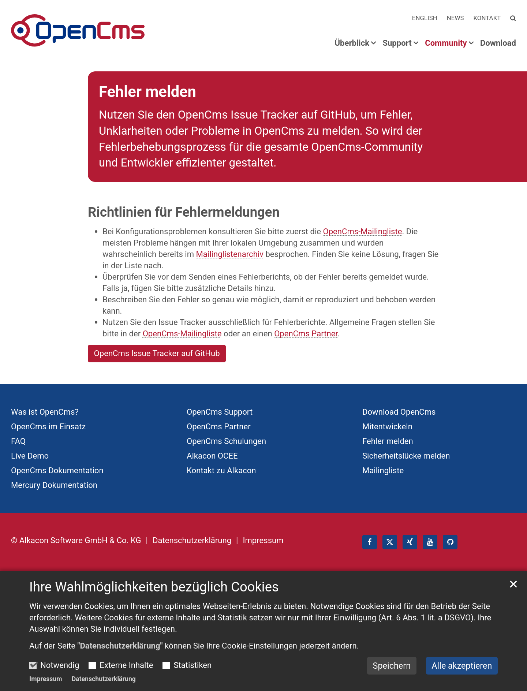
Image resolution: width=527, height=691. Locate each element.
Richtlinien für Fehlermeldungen (184, 212)
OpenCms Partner (305, 333)
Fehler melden (147, 92)
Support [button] (396, 43)
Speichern (392, 666)
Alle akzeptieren (461, 666)
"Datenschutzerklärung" (119, 645)
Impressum (45, 679)
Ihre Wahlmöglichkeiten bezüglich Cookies (154, 587)
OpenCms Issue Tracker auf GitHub (157, 353)
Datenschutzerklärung (104, 679)
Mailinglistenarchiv (230, 254)
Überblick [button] (352, 43)
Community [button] (446, 43)
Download (498, 43)
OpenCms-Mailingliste (362, 231)
